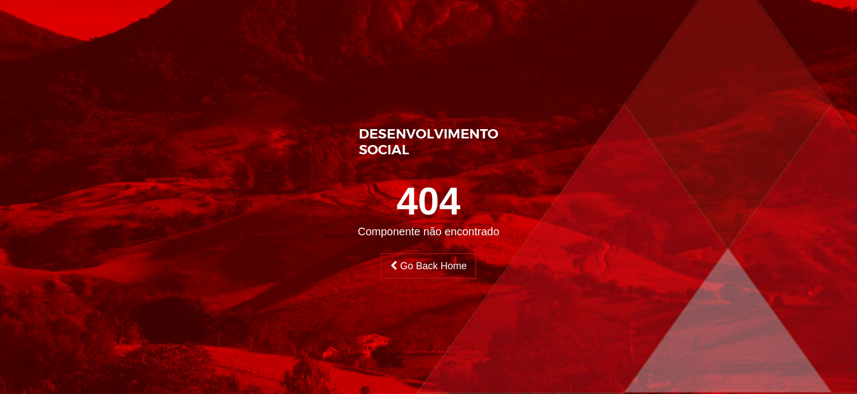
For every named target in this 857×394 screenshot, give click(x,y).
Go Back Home (428, 265)
